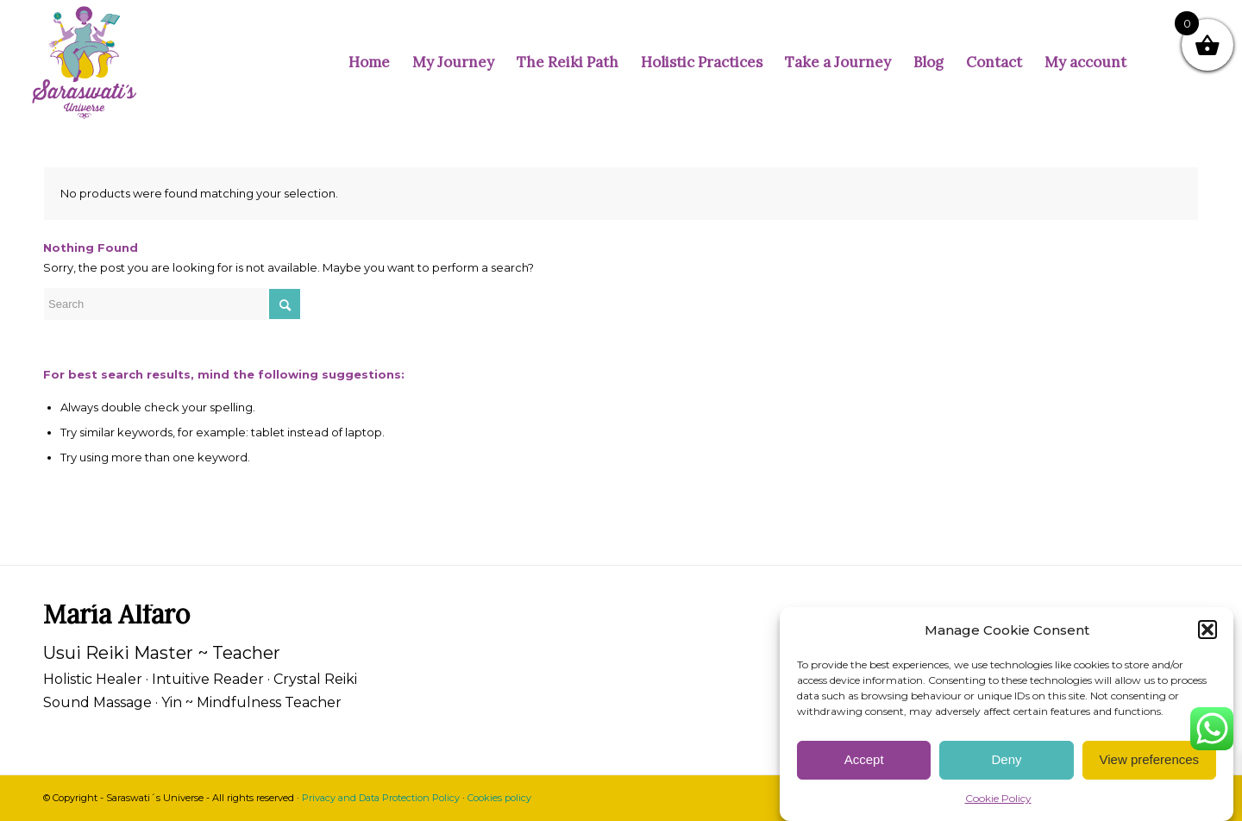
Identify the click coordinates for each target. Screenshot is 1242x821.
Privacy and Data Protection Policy (381, 798)
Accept (864, 759)
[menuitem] (369, 62)
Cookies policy (499, 798)
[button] (1207, 629)
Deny (1006, 759)
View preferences (1150, 759)
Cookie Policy (998, 798)
